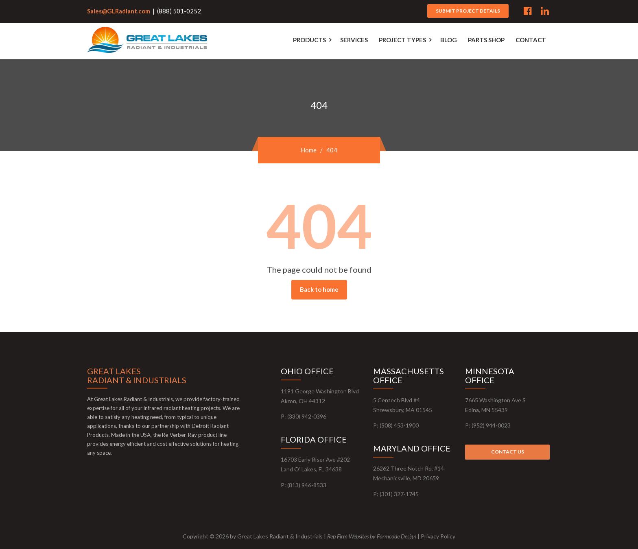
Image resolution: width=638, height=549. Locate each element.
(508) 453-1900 (399, 425)
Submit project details (468, 11)
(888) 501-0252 (179, 11)
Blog (448, 39)
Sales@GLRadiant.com (118, 11)
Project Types (402, 39)
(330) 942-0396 (306, 416)
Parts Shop (486, 39)
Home (309, 150)
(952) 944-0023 (491, 425)
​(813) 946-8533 (306, 485)
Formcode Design (396, 536)
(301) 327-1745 (399, 493)
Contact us (507, 452)
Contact (531, 39)
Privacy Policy (438, 536)
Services (354, 39)
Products (309, 39)
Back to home (319, 289)
